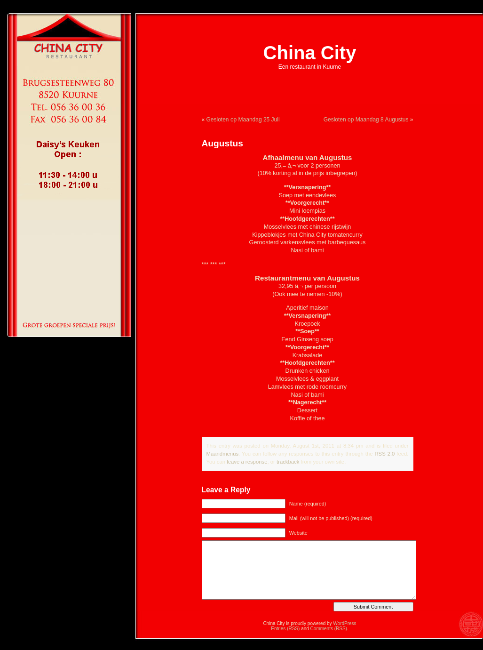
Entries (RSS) (285, 628)
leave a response (247, 462)
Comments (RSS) (328, 628)
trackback (288, 462)
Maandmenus (222, 454)
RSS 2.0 (384, 454)
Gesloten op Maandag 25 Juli (243, 119)
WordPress (344, 623)
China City (309, 52)
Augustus (222, 143)
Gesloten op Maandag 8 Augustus (366, 119)
